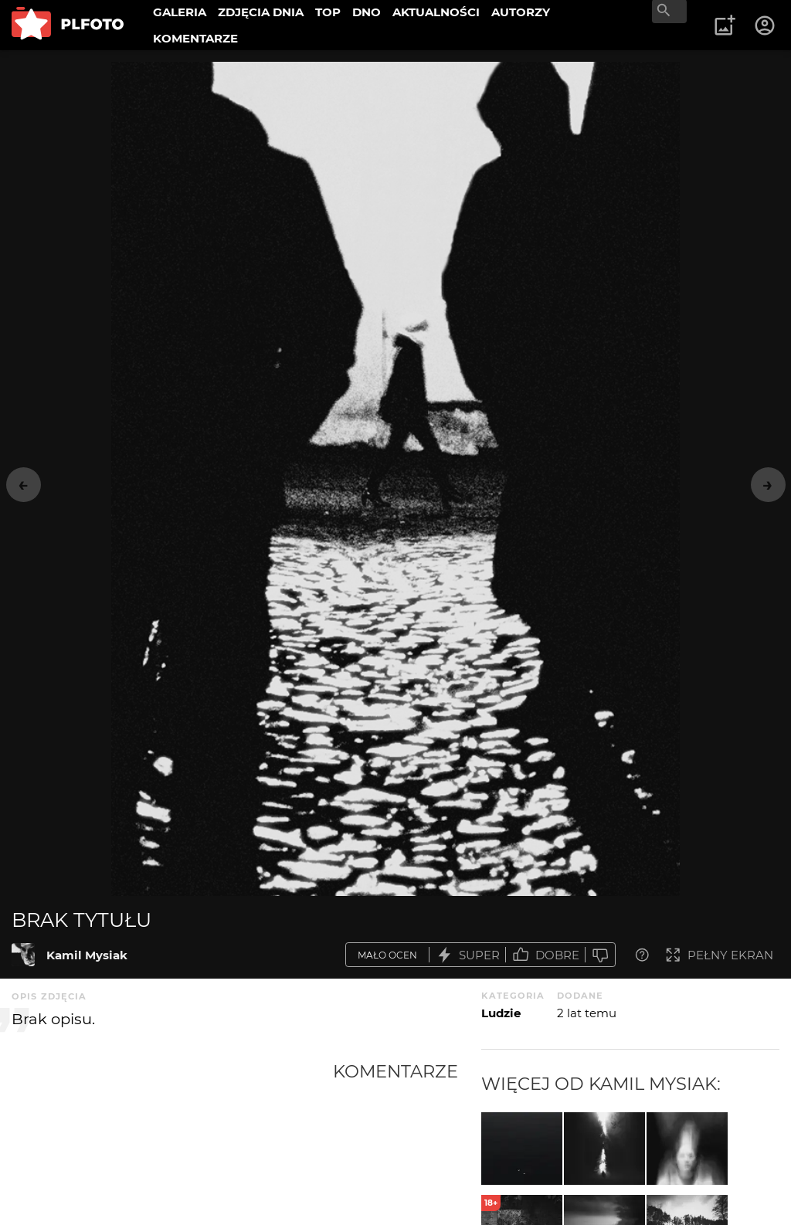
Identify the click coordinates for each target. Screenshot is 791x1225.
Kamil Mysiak (86, 955)
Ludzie (501, 1013)
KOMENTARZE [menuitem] (195, 38)
